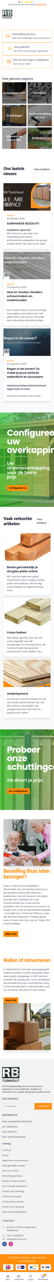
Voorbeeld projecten (13, 1201)
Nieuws (10, 215)
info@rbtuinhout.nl (15, 1239)
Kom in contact (10, 1170)
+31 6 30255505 (13, 1235)
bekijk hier (41, 4)
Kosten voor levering (13, 1191)
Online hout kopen (12, 1196)
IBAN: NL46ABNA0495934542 (17, 1121)
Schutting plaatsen (12, 1175)
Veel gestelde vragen (13, 1165)
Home (5, 1155)
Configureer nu (17, 488)
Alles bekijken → (42, 171)
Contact (6, 1150)
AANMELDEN (43, 1106)
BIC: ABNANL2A (10, 1126)
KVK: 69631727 (9, 1131)
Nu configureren (18, 791)
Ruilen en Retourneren (14, 1180)
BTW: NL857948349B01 (14, 1136)
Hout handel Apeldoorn (14, 1186)
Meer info (10, 934)
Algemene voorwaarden (15, 1160)
